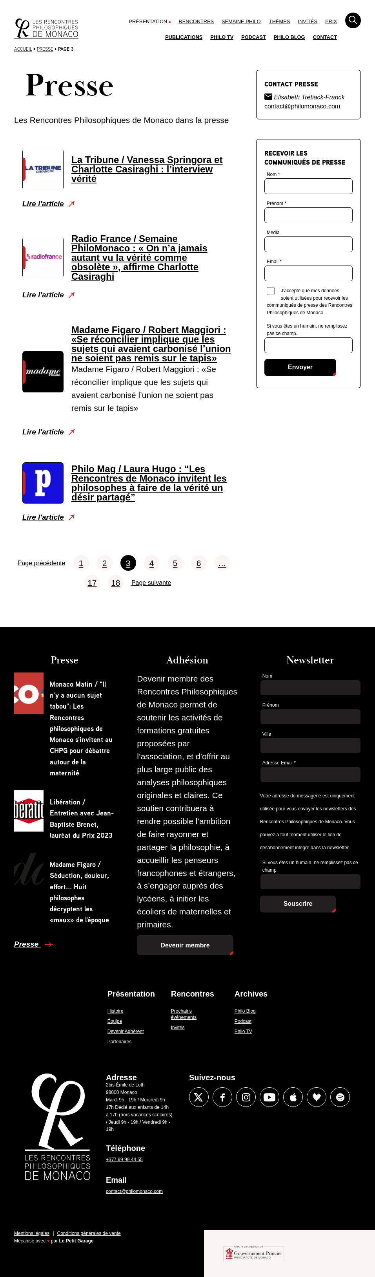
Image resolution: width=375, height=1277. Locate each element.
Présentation (148, 21)
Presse (45, 49)
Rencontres (196, 21)
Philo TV (221, 37)
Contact (325, 37)
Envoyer (300, 367)
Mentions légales (31, 1233)
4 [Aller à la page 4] (151, 563)
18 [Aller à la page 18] (115, 582)
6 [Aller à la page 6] (199, 563)
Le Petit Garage (76, 1241)
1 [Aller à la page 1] (81, 563)
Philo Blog (289, 37)
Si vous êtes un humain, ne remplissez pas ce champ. (307, 329)
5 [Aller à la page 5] (175, 563)
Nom (273, 174)
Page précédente (42, 563)
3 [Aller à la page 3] (128, 563)
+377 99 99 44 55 (124, 1159)
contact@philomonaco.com (302, 106)
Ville (266, 734)
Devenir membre (184, 945)
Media (273, 232)
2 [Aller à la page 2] (104, 563)
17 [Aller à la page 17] (91, 582)
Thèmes (279, 21)
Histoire (115, 1011)
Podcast (253, 37)
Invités (307, 21)
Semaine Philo (241, 21)
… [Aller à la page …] (222, 563)
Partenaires (119, 1041)
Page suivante (151, 582)
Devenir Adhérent (125, 1031)
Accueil (23, 49)
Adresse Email (279, 763)
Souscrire (298, 903)
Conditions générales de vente (89, 1233)
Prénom (276, 203)
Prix (331, 21)
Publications (183, 37)
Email (274, 261)
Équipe (114, 1021)
